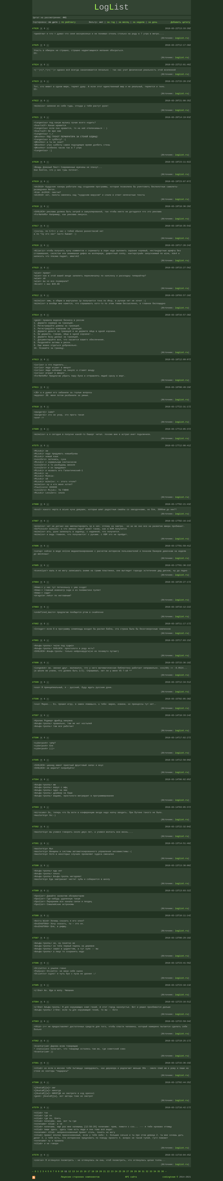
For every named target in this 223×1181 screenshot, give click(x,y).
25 (120, 1171)
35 (158, 1171)
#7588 (35, 915)
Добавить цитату (180, 22)
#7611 (35, 387)
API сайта (131, 1176)
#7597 (35, 715)
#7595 (35, 759)
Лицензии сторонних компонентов (80, 1176)
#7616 (35, 245)
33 (151, 1171)
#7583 (35, 1021)
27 (127, 1171)
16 (85, 1171)
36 (162, 1171)
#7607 (35, 520)
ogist (111, 7)
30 (139, 1171)
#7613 (35, 359)
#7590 (35, 865)
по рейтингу (68, 22)
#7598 (35, 698)
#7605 (35, 565)
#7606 (35, 545)
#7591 (35, 843)
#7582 (35, 1040)
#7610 (35, 406)
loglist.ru (181, 38)
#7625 (35, 45)
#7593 (35, 807)
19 (96, 1171)
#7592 (35, 826)
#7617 (35, 225)
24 (116, 1171)
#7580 (35, 1082)
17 (89, 1171)
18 (93, 1171)
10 (62, 1171)
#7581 (35, 1062)
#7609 (35, 429)
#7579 (35, 1107)
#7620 (35, 161)
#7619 (35, 181)
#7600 (35, 662)
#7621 (35, 117)
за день (152, 22)
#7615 (35, 267)
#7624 (35, 64)
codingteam (168, 1176)
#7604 (35, 582)
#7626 (35, 28)
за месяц (124, 22)
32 (147, 1171)
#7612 (35, 295)
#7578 (35, 1154)
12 (69, 1171)
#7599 (35, 682)
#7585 (35, 985)
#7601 (35, 640)
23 (112, 1171)
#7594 (35, 779)
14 (77, 1171)
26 (123, 1171)
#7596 (35, 737)
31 (143, 1171)
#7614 (35, 314)
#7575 (35, 445)
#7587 (35, 937)
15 (81, 1171)
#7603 (35, 606)
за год (111, 22)
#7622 (35, 100)
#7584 (35, 1001)
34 (155, 1171)
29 (135, 1171)
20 (100, 1171)
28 (131, 1171)
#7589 (35, 890)
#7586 (35, 962)
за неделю (138, 22)
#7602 (35, 623)
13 (73, 1171)
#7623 (35, 81)
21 (104, 1171)
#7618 (35, 206)
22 (108, 1171)
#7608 (35, 504)
